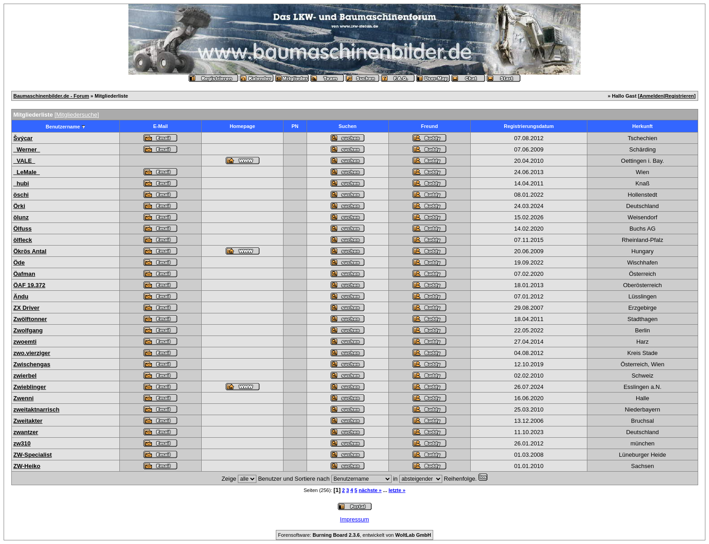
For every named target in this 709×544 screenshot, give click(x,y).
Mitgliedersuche (76, 114)
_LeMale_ (27, 172)
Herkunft (642, 126)
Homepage (242, 126)
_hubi (21, 183)
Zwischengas (32, 364)
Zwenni (24, 398)
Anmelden (651, 96)
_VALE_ (24, 160)
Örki (19, 206)
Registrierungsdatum (529, 126)
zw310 (22, 443)
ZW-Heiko (27, 466)
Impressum (354, 519)
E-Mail (160, 126)
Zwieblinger (30, 386)
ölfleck (23, 240)
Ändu (21, 296)
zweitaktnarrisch (37, 409)
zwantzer (26, 432)
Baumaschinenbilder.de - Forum (51, 96)
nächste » (370, 490)
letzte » (396, 490)
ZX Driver (27, 307)
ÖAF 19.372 (30, 285)
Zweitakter (28, 420)
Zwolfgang (28, 330)
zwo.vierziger (32, 353)
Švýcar (23, 138)
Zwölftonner (30, 319)
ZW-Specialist (33, 454)
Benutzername (63, 126)
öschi (21, 194)
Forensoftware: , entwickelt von (354, 535)
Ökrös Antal (30, 251)
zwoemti (25, 341)
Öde (19, 262)
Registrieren (679, 96)
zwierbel (25, 375)
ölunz (21, 217)
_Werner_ (27, 149)
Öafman (24, 273)
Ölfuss (23, 228)
